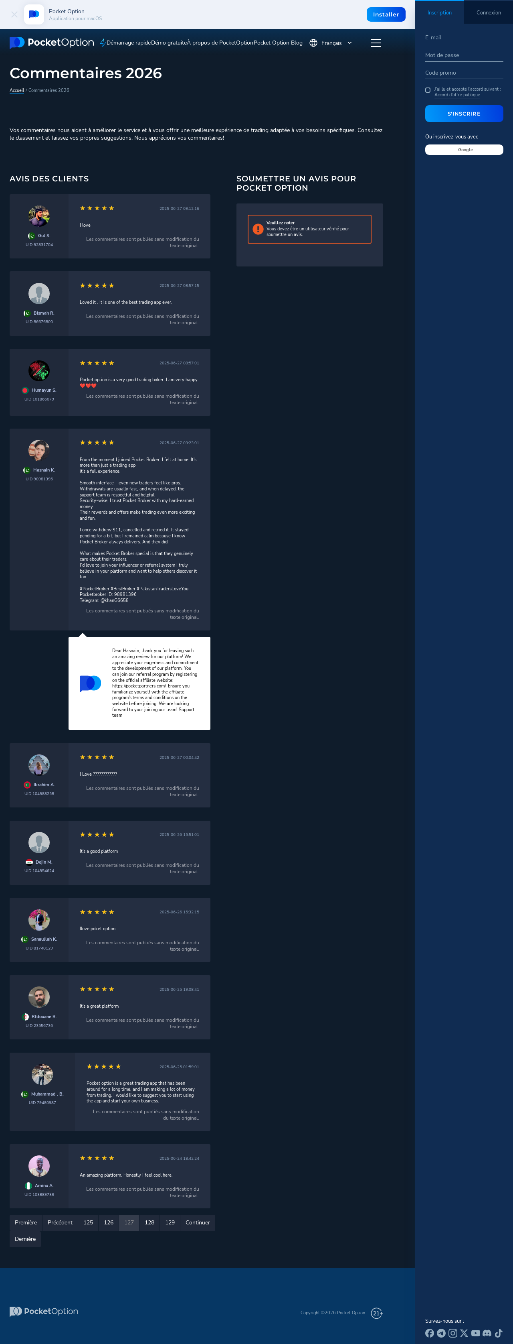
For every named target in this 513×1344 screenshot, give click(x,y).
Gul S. (44, 236)
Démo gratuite (169, 43)
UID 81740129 (39, 948)
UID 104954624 (39, 870)
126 (108, 1222)
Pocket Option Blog (278, 43)
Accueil (17, 90)
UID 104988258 (39, 793)
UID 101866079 (39, 399)
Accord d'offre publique (457, 95)
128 (149, 1222)
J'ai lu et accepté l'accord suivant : (463, 92)
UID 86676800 (39, 321)
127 (129, 1222)
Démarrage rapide (129, 43)
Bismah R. (44, 313)
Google (465, 150)
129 (170, 1222)
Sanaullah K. (44, 939)
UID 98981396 (39, 479)
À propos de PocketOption (220, 43)
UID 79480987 (42, 1102)
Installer (386, 14)
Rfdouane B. (44, 1017)
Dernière (25, 1239)
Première (26, 1222)
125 (88, 1222)
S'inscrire (464, 113)
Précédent (60, 1222)
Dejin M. (44, 862)
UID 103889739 (39, 1194)
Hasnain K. (44, 470)
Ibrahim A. (44, 785)
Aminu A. (44, 1186)
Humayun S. (44, 390)
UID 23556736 (39, 1025)
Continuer (198, 1222)
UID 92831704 (39, 244)
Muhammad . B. (47, 1094)
